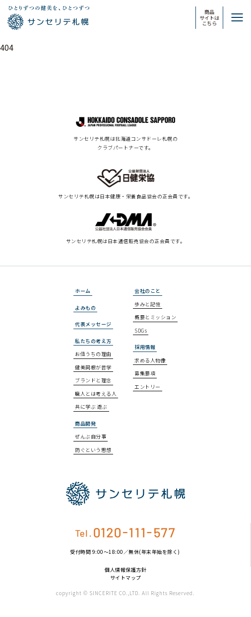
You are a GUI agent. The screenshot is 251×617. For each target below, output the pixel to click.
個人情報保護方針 (125, 570)
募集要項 (144, 373)
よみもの (85, 307)
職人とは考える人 (96, 393)
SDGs (140, 330)
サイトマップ (125, 578)
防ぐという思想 (93, 449)
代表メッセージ (93, 324)
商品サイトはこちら (209, 17)
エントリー (147, 386)
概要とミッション (155, 317)
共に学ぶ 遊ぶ (91, 406)
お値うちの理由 (93, 353)
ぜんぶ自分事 (90, 436)
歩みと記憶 (147, 304)
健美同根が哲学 (93, 367)
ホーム (83, 290)
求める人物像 (150, 360)
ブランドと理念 (93, 380)
